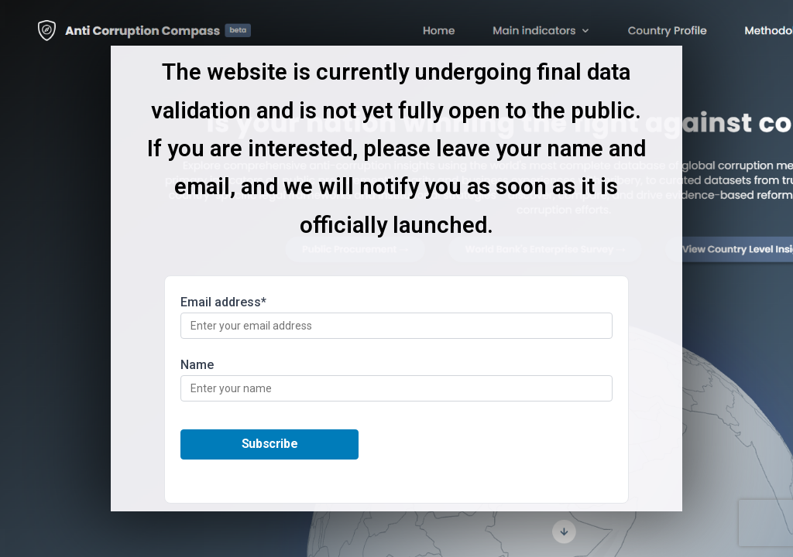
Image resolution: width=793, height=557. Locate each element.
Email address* (396, 317)
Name (396, 379)
